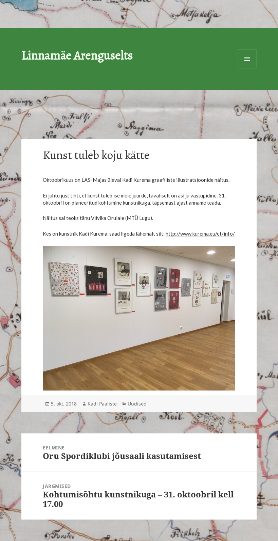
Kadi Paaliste (102, 403)
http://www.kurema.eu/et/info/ (200, 233)
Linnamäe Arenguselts (77, 55)
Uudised (137, 403)
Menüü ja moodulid (247, 58)
